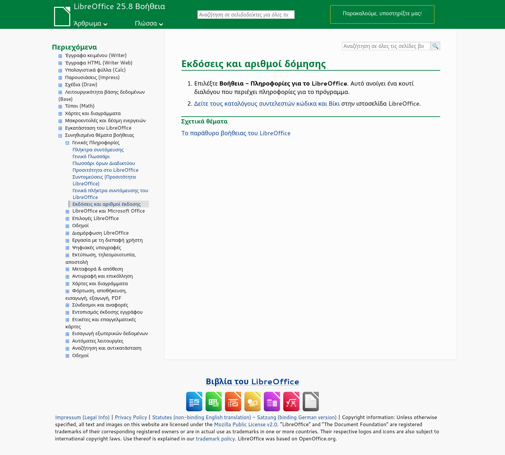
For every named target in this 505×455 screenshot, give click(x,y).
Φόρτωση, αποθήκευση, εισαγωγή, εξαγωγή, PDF (96, 294)
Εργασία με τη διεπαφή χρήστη (107, 240)
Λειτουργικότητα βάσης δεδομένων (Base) (101, 95)
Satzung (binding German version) (297, 417)
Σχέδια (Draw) (81, 84)
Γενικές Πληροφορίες (95, 142)
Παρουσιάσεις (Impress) (92, 77)
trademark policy (215, 438)
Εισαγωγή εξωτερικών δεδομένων (110, 333)
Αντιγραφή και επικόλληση (102, 276)
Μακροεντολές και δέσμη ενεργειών (105, 120)
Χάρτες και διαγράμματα (93, 113)
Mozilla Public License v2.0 (245, 424)
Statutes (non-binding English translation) (201, 417)
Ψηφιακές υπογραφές (96, 247)
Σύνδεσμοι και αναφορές (100, 304)
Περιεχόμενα (74, 47)
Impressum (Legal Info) (82, 417)
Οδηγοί (80, 225)
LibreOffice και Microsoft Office (108, 210)
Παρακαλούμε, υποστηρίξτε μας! (382, 13)
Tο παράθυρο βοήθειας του (236, 133)
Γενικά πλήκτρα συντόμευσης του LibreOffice (110, 194)
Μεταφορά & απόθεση (97, 268)
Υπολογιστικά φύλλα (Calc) (95, 69)
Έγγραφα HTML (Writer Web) (98, 62)
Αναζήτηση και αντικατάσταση (106, 347)
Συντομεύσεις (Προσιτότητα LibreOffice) (104, 180)
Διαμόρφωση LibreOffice (100, 232)
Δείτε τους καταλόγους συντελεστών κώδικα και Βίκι (267, 103)
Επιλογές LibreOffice (95, 218)
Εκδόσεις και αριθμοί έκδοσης (107, 204)
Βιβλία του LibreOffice (252, 381)
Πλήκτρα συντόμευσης (98, 149)
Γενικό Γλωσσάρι (91, 156)
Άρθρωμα (87, 23)
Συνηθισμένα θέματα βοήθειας (99, 135)
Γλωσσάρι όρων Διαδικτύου (104, 163)
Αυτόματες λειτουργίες (97, 340)
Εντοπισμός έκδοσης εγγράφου (107, 312)
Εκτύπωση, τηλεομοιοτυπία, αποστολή (100, 258)
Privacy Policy (131, 417)
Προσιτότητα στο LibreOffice (106, 170)
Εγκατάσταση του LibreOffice (98, 127)
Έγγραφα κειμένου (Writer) (96, 55)
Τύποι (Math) (80, 105)
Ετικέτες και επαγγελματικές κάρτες (100, 323)
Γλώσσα (146, 23)
